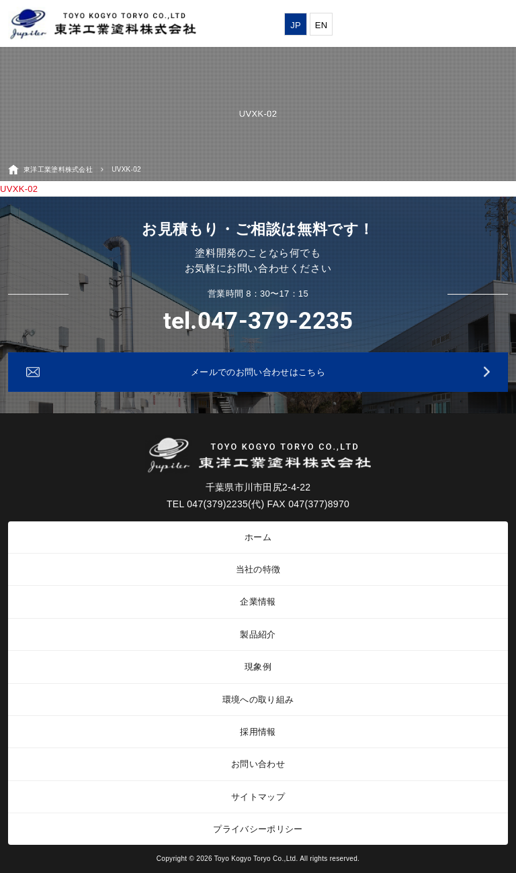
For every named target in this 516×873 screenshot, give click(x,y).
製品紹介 (257, 634)
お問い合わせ (258, 764)
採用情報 (257, 732)
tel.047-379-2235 (258, 321)
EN (321, 25)
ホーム (258, 537)
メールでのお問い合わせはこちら (258, 372)
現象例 (258, 667)
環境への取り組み (258, 700)
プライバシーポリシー (257, 829)
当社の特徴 (258, 569)
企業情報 (257, 602)
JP (295, 25)
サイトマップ (258, 797)
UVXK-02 (19, 189)
